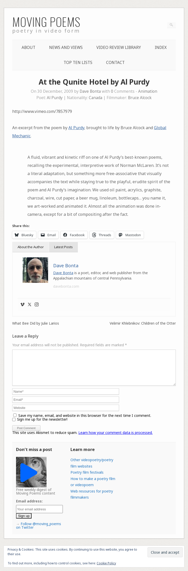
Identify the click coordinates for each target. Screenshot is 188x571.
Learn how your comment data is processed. (115, 438)
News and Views (66, 47)
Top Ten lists (78, 62)
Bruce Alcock (140, 97)
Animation (147, 91)
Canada (95, 97)
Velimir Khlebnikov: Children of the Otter (143, 323)
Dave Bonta (90, 91)
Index (161, 47)
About (28, 47)
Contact (115, 62)
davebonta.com (66, 286)
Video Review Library (118, 47)
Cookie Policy (106, 563)
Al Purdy (55, 97)
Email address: (29, 507)
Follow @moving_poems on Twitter (38, 531)
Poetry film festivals (87, 478)
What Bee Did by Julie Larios (35, 323)
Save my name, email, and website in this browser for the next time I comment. (84, 421)
